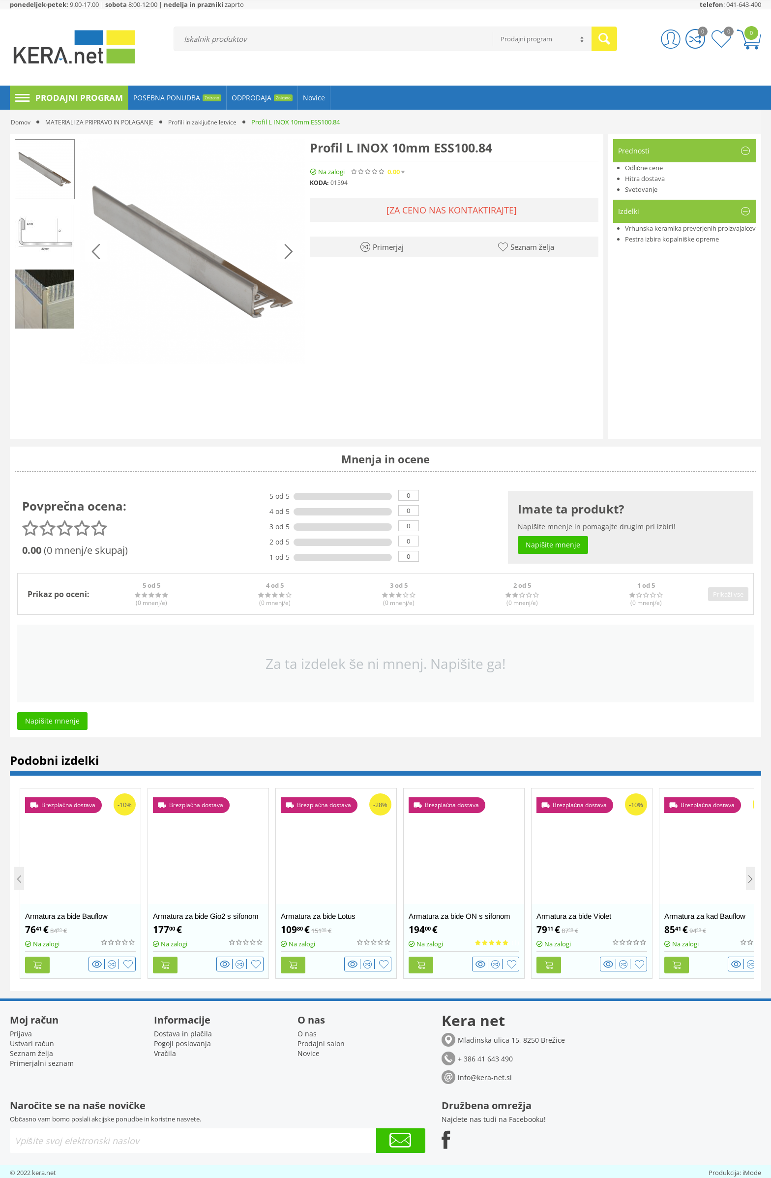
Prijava (21, 1031)
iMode (751, 1170)
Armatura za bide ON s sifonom (459, 916)
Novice (308, 1051)
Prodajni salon (321, 1041)
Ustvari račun (32, 1041)
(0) (425, 172)
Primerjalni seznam (42, 1061)
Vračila (165, 1051)
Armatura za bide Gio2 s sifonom (206, 916)
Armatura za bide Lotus (318, 916)
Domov (21, 122)
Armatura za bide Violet (573, 916)
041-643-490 (743, 4)
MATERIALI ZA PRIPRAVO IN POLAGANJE (105, 122)
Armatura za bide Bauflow (66, 916)
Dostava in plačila (183, 1031)
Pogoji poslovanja (182, 1041)
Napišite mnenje (470, 172)
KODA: (319, 183)
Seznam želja (31, 1051)
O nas (307, 1031)
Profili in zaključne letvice (215, 122)
